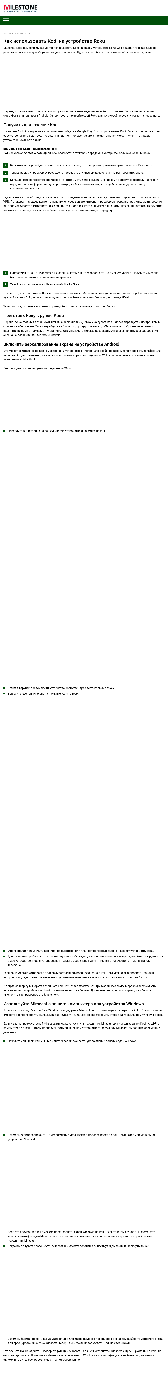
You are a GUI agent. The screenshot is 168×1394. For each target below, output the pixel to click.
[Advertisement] (84, 84)
